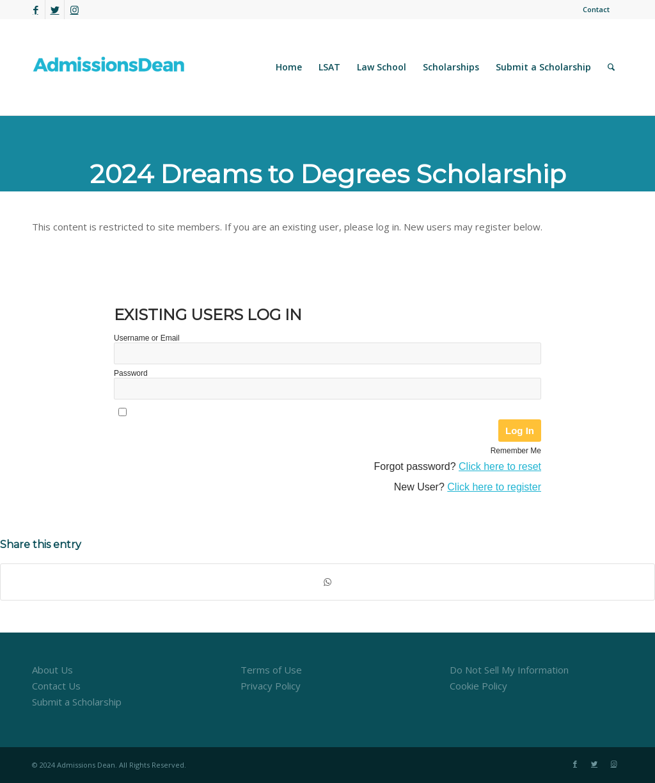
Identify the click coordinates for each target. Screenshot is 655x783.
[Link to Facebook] (35, 9)
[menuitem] (593, 9)
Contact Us (56, 685)
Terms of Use (271, 669)
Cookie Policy (478, 685)
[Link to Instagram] (74, 9)
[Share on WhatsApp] (327, 582)
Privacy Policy (271, 685)
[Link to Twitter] (54, 9)
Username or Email (147, 338)
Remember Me (516, 450)
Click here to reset (500, 466)
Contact (596, 9)
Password (131, 373)
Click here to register (494, 486)
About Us (52, 669)
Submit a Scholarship (77, 701)
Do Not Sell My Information (509, 669)
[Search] (611, 67)
